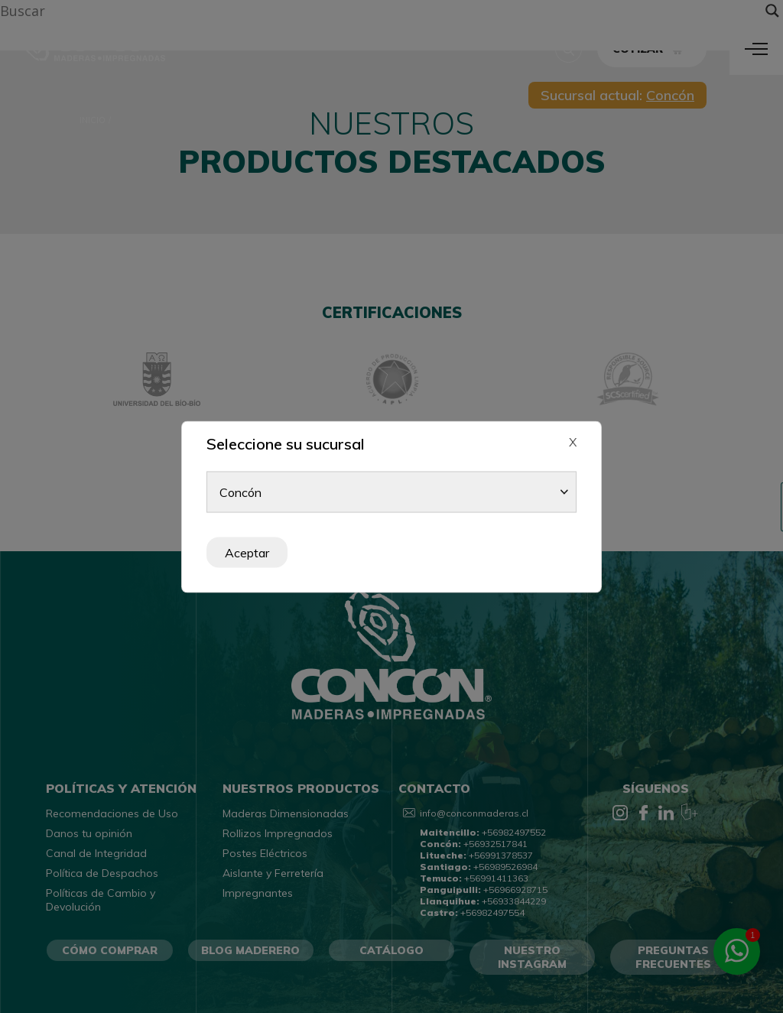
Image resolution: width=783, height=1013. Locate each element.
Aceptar (247, 552)
